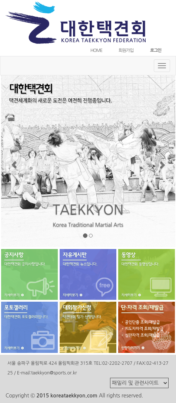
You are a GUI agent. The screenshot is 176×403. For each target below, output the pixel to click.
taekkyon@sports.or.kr (54, 373)
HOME (96, 50)
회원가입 (126, 50)
